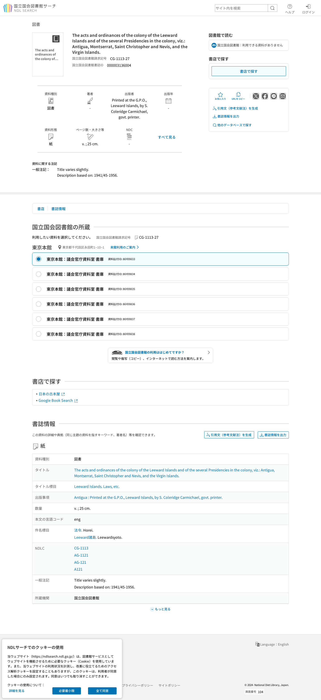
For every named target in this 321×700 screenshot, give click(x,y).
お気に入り (220, 96)
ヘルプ (289, 8)
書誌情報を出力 (225, 116)
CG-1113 (81, 548)
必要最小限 (66, 690)
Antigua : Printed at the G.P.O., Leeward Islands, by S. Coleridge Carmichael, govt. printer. (148, 497)
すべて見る (167, 137)
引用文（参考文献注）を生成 (235, 108)
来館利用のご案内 (125, 247)
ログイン (308, 8)
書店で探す (249, 71)
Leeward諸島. (85, 537)
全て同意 (102, 690)
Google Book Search (58, 400)
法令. (78, 530)
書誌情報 (58, 208)
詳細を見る (17, 690)
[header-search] (246, 8)
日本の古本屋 (52, 393)
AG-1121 (81, 555)
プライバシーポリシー (137, 685)
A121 (78, 569)
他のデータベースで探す (232, 125)
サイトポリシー (169, 685)
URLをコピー (238, 96)
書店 (40, 208)
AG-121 (80, 562)
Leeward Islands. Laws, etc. (96, 486)
